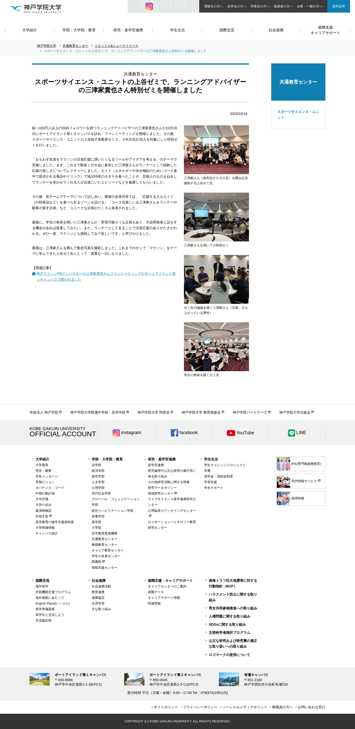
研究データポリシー (162, 488)
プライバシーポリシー (200, 707)
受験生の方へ (213, 6)
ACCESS (192, 6)
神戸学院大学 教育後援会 (201, 412)
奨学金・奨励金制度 (218, 476)
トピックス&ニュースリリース (117, 46)
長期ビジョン (45, 482)
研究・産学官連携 (162, 459)
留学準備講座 (45, 609)
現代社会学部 (101, 493)
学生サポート (213, 488)
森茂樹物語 (44, 510)
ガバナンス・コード (50, 488)
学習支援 (210, 482)
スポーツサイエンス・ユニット (298, 114)
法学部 (96, 465)
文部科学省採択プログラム (229, 633)
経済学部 (98, 471)
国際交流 (42, 581)
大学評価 (42, 499)
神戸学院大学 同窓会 (154, 412)
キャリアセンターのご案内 (167, 586)
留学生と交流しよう (50, 615)
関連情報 (154, 603)
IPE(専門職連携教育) (299, 464)
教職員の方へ (282, 707)
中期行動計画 (45, 493)
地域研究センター (161, 493)
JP (163, 6)
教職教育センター (104, 545)
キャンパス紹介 (47, 533)
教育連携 (98, 592)
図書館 (96, 562)
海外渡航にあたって (50, 598)
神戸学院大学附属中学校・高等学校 (97, 412)
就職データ (156, 592)
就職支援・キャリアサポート (170, 581)
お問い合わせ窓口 (311, 707)
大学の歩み (44, 505)
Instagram (149, 6)
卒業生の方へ (260, 6)
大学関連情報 (45, 527)
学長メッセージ (47, 476)
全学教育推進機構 (104, 533)
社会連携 (99, 581)
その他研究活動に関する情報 (169, 482)
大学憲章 (42, 465)
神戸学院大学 (46, 46)
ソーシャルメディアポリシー (244, 707)
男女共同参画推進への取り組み (233, 608)
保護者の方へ (283, 6)
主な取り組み (101, 609)
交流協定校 (44, 620)
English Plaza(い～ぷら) (53, 603)
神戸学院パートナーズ (250, 412)
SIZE (178, 6)
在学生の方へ (237, 6)
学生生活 (211, 459)
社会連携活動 (101, 586)
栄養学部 (98, 516)
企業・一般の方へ (309, 6)
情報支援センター (104, 567)
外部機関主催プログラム (53, 592)
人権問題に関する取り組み (229, 616)
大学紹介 (42, 459)
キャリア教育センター (108, 550)
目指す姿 (42, 516)
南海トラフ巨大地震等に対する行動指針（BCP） (233, 583)
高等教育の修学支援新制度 (55, 522)
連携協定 (98, 598)
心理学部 (98, 488)
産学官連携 (156, 465)
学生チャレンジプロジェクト (225, 465)
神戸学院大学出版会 (294, 412)
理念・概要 (44, 471)
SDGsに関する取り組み (227, 624)
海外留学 (42, 586)
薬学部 (96, 522)
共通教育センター (75, 46)
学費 (207, 471)
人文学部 (98, 482)
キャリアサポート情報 (164, 598)
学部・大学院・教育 (107, 459)
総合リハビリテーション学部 (112, 510)
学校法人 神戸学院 (44, 412)
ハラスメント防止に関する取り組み (233, 597)
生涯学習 (98, 603)
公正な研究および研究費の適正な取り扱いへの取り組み (233, 643)
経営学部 (98, 476)
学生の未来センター (106, 556)
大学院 (96, 527)
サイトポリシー (166, 707)
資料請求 (338, 6)
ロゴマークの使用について (229, 655)
